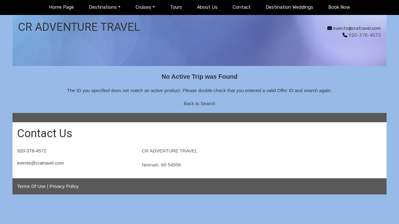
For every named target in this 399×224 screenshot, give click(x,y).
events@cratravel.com (357, 28)
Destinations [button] (103, 7)
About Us (207, 7)
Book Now (339, 7)
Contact (242, 7)
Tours (176, 7)
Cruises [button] (143, 7)
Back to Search (199, 103)
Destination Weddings (289, 7)
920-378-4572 (31, 150)
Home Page (61, 7)
